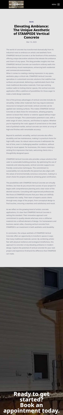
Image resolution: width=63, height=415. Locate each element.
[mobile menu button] (58, 4)
